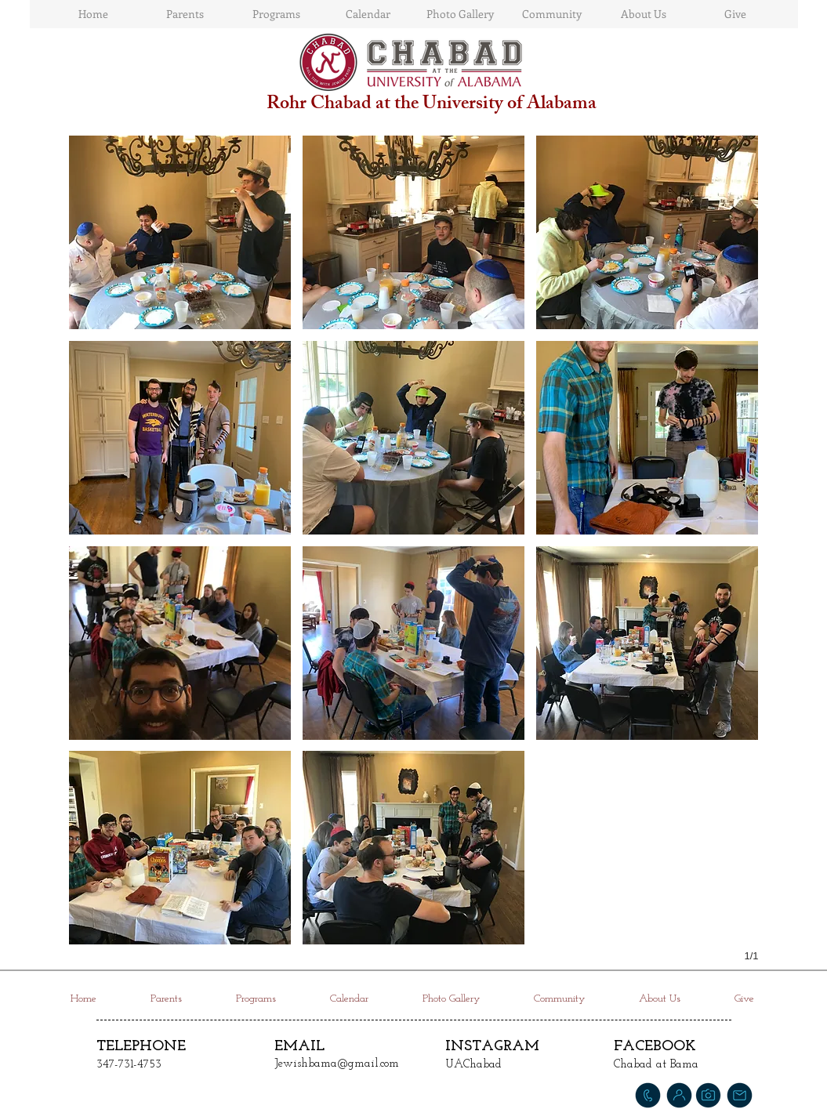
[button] (180, 232)
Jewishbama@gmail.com (336, 1064)
